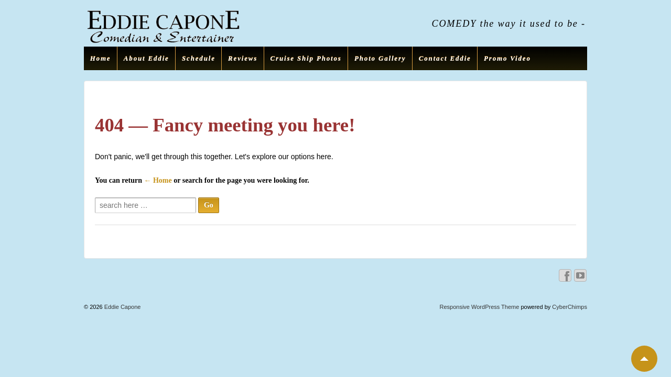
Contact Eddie (445, 58)
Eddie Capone (122, 307)
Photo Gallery (380, 58)
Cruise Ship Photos (306, 58)
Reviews (242, 58)
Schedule (198, 58)
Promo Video (507, 58)
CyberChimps (569, 307)
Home (100, 58)
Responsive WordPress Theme (480, 307)
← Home (157, 180)
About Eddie (146, 58)
